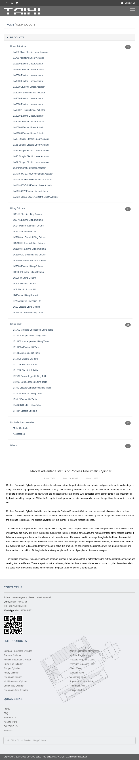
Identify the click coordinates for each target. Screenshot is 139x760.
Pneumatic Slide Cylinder (16, 690)
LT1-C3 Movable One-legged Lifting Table (33, 330)
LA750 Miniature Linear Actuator (28, 58)
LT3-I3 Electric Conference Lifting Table (32, 388)
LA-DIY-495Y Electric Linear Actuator (31, 191)
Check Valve (75, 668)
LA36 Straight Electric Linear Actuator (31, 145)
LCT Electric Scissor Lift (24, 289)
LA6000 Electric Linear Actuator (28, 104)
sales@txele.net (19, 602)
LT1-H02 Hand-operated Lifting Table (31, 341)
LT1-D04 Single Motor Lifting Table (29, 335)
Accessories (19, 434)
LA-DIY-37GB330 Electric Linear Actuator (33, 174)
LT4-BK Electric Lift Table (25, 411)
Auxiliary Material (78, 690)
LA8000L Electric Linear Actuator (29, 121)
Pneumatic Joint (77, 686)
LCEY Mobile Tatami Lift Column (28, 225)
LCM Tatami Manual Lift (24, 231)
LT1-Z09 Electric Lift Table (25, 370)
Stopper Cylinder (12, 668)
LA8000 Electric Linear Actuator (28, 116)
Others (13, 445)
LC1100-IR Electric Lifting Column (29, 249)
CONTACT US (11, 726)
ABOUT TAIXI (10, 722)
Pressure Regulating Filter (82, 664)
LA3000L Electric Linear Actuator (29, 87)
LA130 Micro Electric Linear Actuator (30, 52)
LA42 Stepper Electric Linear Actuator (31, 150)
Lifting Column (39, 740)
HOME (10, 24)
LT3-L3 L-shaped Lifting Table (27, 393)
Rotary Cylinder (11, 672)
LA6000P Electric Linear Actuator (29, 110)
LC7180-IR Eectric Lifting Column (29, 243)
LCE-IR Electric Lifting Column (27, 214)
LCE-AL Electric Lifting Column (28, 220)
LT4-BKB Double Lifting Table (27, 405)
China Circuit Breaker (21, 740)
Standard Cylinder (12, 655)
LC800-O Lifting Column (24, 278)
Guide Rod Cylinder (13, 664)
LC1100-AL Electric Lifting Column (29, 254)
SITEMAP (8, 730)
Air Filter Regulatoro (79, 655)
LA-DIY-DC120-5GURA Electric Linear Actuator (35, 197)
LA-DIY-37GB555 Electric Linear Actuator (33, 179)
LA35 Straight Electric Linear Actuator (31, 139)
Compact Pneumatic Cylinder (18, 651)
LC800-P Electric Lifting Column (28, 272)
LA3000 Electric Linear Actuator (28, 81)
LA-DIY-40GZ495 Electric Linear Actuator (32, 185)
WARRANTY (10, 717)
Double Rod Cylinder (14, 686)
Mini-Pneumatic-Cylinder (15, 681)
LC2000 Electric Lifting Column (28, 266)
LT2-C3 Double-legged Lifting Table (30, 382)
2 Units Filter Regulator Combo (84, 651)
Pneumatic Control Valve (81, 681)
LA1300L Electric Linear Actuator (29, 69)
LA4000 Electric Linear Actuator (28, 98)
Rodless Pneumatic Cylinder (17, 659)
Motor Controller (21, 428)
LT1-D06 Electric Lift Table (25, 359)
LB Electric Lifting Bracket (25, 295)
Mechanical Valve (78, 677)
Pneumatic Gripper (13, 677)
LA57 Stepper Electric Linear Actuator (31, 162)
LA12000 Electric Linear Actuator (29, 133)
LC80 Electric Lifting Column (26, 307)
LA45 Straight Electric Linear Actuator (31, 156)
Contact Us (130, 3)
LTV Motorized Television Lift (27, 301)
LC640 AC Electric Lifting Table (28, 312)
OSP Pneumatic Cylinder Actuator (29, 168)
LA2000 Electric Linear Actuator (28, 75)
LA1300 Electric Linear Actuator (28, 63)
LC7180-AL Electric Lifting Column (29, 237)
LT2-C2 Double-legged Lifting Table (30, 376)
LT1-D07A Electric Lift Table (26, 347)
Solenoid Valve (77, 672)
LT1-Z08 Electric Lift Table (25, 364)
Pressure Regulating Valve (82, 659)
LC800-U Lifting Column (24, 283)
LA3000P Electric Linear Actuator (29, 92)
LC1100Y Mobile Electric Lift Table (29, 260)
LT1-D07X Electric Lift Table (26, 353)
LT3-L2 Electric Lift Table (25, 399)
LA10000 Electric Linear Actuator (29, 127)
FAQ (6, 713)
